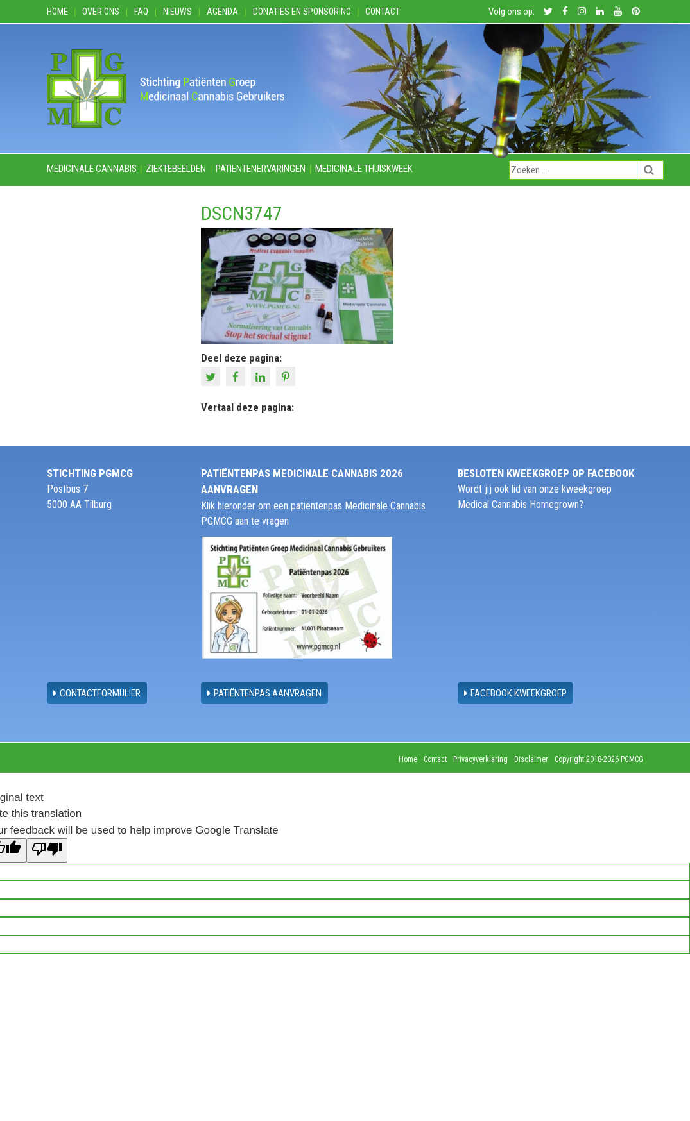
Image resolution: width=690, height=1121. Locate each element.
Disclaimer (531, 759)
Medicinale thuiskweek (364, 168)
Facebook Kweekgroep (515, 693)
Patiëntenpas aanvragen (264, 693)
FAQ (141, 11)
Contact (382, 11)
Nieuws (177, 11)
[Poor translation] (46, 850)
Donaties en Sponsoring (302, 11)
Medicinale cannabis (92, 168)
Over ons (100, 11)
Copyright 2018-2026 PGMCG (599, 759)
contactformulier (97, 693)
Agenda (222, 11)
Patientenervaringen (261, 168)
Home (57, 11)
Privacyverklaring (480, 759)
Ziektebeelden (176, 168)
